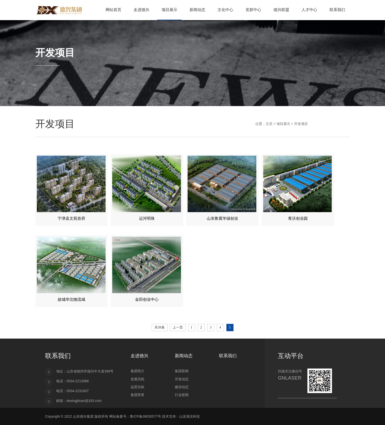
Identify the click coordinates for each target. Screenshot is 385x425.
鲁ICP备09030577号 (145, 416)
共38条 (159, 327)
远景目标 (137, 387)
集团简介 (137, 371)
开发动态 (182, 379)
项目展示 (283, 124)
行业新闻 (182, 395)
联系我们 (228, 355)
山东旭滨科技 (189, 416)
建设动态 (182, 387)
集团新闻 (182, 371)
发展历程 (137, 379)
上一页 (178, 327)
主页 (269, 124)
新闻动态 (183, 355)
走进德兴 (139, 355)
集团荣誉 (137, 395)
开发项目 (301, 124)
